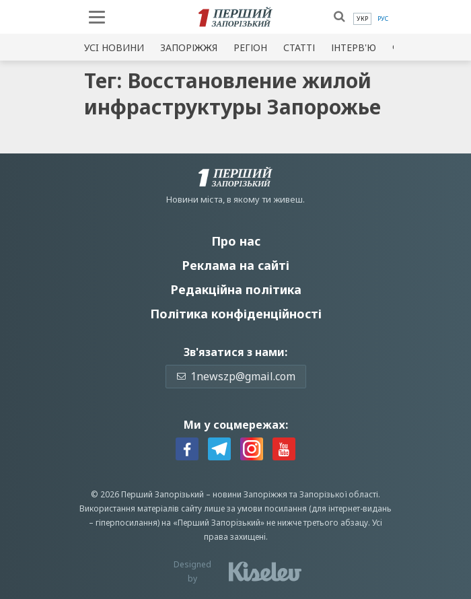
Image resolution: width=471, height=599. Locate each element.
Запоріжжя (188, 47)
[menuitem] (362, 19)
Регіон (250, 47)
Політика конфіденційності (236, 314)
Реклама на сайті (235, 265)
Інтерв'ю (353, 47)
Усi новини (114, 47)
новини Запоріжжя (250, 494)
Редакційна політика (235, 289)
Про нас (235, 241)
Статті (299, 47)
